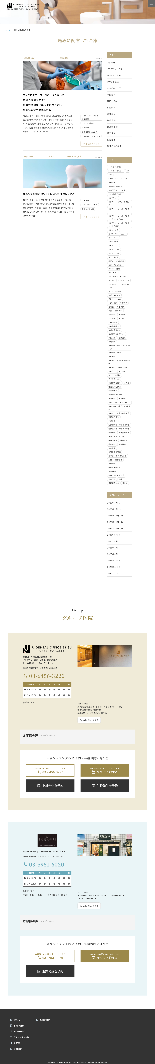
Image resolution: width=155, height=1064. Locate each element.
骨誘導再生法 (113, 483)
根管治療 (64, 57)
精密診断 (112, 444)
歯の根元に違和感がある (118, 367)
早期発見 (122, 338)
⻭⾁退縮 (112, 182)
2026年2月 (112, 509)
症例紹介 (16, 1048)
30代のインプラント (115, 171)
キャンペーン (113, 238)
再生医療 (120, 307)
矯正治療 (111, 133)
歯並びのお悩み (114, 383)
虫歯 (110, 460)
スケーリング (113, 257)
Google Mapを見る (89, 720)
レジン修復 (112, 303)
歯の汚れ (122, 371)
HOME (15, 1019)
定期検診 (112, 314)
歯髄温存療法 (113, 417)
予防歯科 (111, 94)
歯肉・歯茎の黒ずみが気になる (119, 407)
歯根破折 (122, 398)
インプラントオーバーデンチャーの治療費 (119, 224)
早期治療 (112, 338)
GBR (110, 175)
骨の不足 (112, 479)
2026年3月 (112, 502)
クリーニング (113, 245)
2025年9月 (112, 534)
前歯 (110, 311)
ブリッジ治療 (113, 81)
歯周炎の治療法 (114, 387)
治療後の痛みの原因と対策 (118, 429)
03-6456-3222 (44, 675)
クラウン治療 (113, 241)
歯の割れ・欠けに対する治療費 (119, 362)
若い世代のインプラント (117, 456)
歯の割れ (112, 356)
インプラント (113, 198)
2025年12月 (113, 515)
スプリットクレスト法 (116, 261)
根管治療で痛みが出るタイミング (119, 347)
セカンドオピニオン (115, 265)
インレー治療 (113, 230)
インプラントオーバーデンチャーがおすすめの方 (119, 217)
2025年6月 (112, 554)
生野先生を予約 (104, 785)
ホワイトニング (113, 88)
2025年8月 (112, 541)
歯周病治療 (112, 126)
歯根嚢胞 (112, 398)
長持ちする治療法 (115, 475)
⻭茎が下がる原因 (115, 186)
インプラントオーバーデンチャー (119, 210)
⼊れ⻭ (123, 190)
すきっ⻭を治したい (115, 194)
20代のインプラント (115, 167)
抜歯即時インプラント (116, 334)
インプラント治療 (115, 68)
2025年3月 (112, 573)
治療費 (15, 1043)
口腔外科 (50, 156)
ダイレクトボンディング (117, 276)
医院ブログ (43, 1019)
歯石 (110, 402)
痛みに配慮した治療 (89, 132)
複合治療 (112, 463)
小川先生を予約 (50, 785)
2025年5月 (112, 560)
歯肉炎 (111, 413)
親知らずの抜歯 (74, 156)
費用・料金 (96, 136)
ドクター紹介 (18, 1031)
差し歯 (121, 318)
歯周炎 (126, 383)
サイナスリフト (113, 249)
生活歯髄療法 (124, 432)
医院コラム (29, 57)
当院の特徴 (112, 322)
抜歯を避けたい (114, 330)
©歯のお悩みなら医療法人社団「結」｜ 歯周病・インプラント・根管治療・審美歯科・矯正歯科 (77, 1063)
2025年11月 (113, 521)
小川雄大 (112, 318)
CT (128, 171)
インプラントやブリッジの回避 (118, 203)
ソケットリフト (113, 272)
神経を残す (124, 440)
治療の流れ (112, 421)
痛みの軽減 (112, 440)
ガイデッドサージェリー (117, 234)
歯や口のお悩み (114, 375)
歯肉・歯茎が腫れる (122, 402)
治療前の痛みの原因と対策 (118, 425)
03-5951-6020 (43, 864)
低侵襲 (111, 307)
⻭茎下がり (112, 190)
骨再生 (121, 479)
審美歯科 (111, 113)
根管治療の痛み (114, 352)
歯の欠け (112, 371)
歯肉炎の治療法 (123, 413)
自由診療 (85, 136)
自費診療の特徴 (114, 452)
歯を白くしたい (114, 379)
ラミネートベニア (114, 299)
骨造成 (125, 483)
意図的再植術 (113, 326)
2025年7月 (112, 547)
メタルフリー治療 (115, 291)
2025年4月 (112, 566)
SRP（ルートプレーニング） (118, 178)
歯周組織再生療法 (115, 394)
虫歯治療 (111, 139)
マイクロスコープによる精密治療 (91, 117)
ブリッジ (111, 280)
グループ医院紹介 (20, 1037)
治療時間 (112, 432)
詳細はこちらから (91, 143)
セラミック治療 (114, 75)
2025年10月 (113, 528)
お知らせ (111, 62)
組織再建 (122, 444)
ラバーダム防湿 (88, 123)
